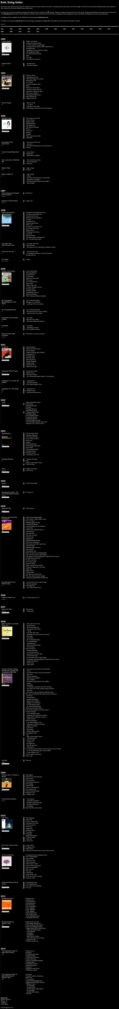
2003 (73, 29)
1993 (11, 29)
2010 (20, 31)
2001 (55, 29)
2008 (2, 31)
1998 (37, 29)
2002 (64, 29)
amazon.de (19, 21)
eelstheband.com (8, 14)
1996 (20, 29)
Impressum (3, 24)
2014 (37, 31)
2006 (100, 29)
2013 (28, 31)
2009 (11, 31)
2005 (91, 29)
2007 (109, 29)
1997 (28, 29)
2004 (82, 29)
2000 (46, 29)
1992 (2, 29)
